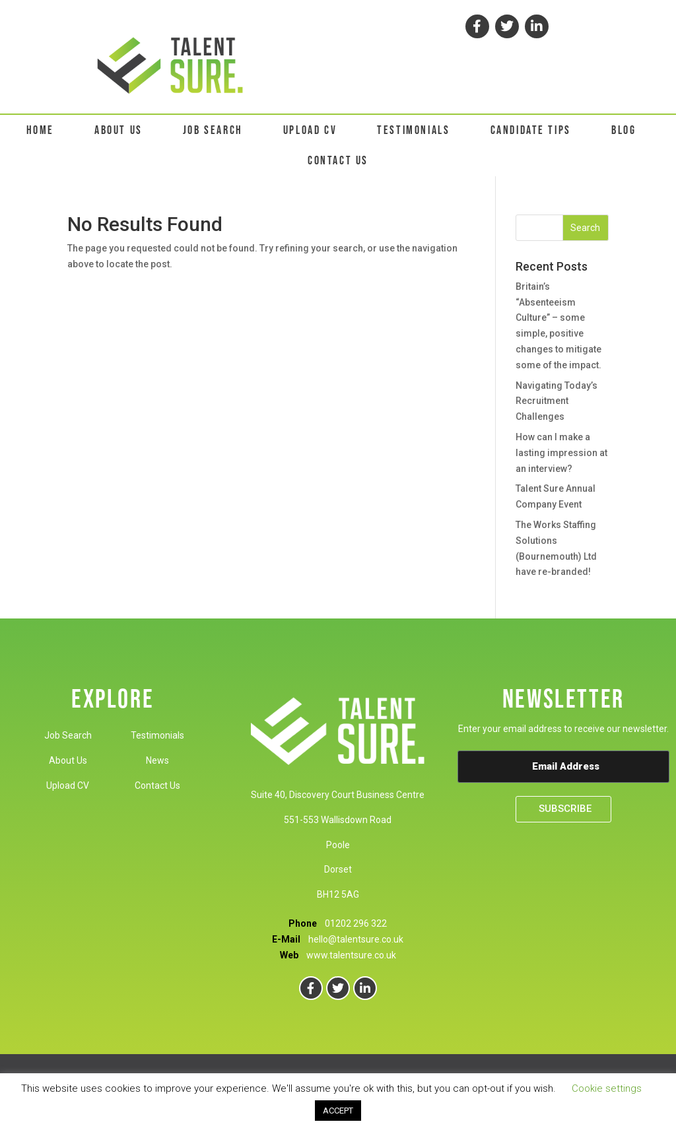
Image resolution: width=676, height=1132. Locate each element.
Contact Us (157, 785)
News (157, 760)
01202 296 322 (356, 923)
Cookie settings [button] (607, 1088)
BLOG (623, 130)
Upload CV (67, 785)
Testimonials (157, 735)
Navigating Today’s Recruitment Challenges (556, 401)
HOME (40, 130)
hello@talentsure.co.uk (355, 939)
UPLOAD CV (310, 130)
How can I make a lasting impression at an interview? (561, 453)
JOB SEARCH (213, 130)
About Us (68, 760)
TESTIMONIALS (413, 130)
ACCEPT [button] (338, 1110)
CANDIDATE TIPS (530, 130)
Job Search (68, 735)
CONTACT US (338, 161)
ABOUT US (118, 130)
